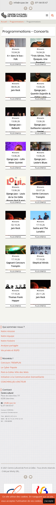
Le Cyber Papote (9, 367)
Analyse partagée (9, 345)
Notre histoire (8, 340)
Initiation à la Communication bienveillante (22, 376)
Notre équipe (7, 336)
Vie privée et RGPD (10, 350)
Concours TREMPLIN (11, 362)
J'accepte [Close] (49, 500)
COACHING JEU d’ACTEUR (13, 381)
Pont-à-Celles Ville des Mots (15, 372)
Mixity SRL (14, 471)
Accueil (4, 22)
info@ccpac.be (9, 403)
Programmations (17, 22)
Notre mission (8, 331)
